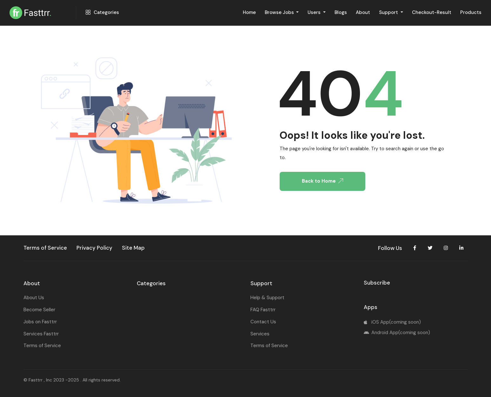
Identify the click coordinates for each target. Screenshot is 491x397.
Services (259, 334)
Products (470, 12)
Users (315, 12)
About (363, 12)
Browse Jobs (280, 12)
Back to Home (322, 181)
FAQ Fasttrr (262, 309)
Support (389, 12)
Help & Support (267, 297)
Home (249, 12)
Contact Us (263, 322)
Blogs (341, 12)
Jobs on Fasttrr (40, 322)
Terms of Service (42, 345)
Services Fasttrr (41, 334)
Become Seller (39, 309)
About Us (33, 297)
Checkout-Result (431, 12)
